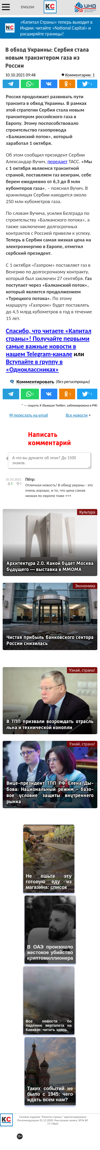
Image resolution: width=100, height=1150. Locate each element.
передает (57, 161)
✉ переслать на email (28, 415)
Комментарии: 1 (80, 74)
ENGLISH (27, 7)
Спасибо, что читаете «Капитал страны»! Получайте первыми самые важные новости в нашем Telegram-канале (48, 342)
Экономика (85, 585)
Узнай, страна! (82, 670)
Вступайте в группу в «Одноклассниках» (34, 365)
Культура (87, 512)
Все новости (77, 415)
